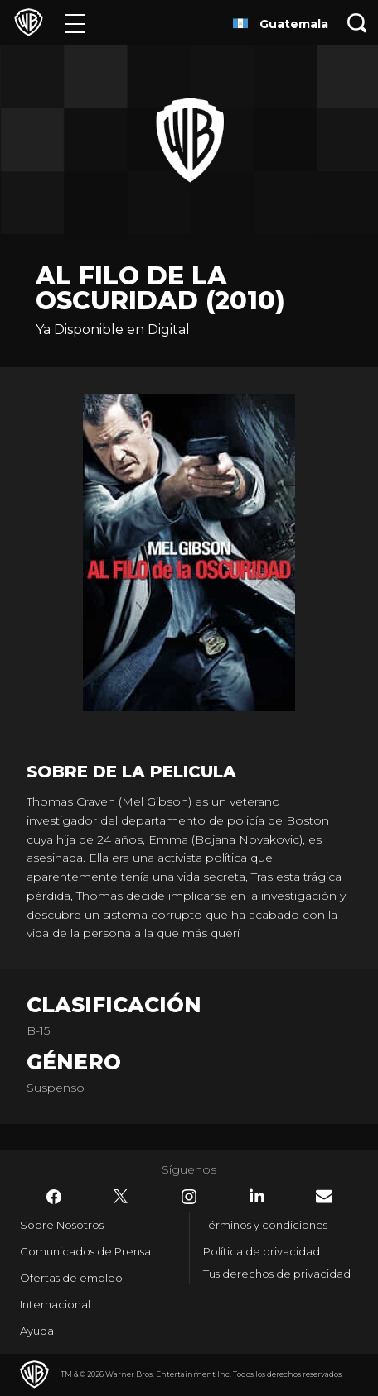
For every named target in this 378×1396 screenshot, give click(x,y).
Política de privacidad (261, 1251)
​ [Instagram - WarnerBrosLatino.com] (189, 1196)
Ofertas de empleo (71, 1277)
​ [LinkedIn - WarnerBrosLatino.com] (257, 1195)
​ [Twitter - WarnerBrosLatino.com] (121, 1196)
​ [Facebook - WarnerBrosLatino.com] (54, 1196)
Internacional (55, 1304)
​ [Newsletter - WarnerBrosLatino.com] (324, 1196)
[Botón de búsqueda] (357, 22)
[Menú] (75, 22)
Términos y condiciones (265, 1224)
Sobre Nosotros (62, 1224)
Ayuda (37, 1330)
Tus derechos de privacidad (277, 1273)
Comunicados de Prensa (85, 1251)
